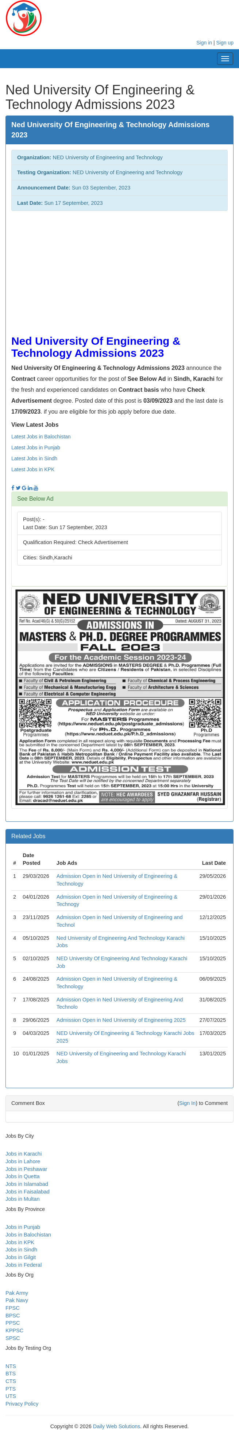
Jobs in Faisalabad (27, 1192)
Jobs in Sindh (21, 1250)
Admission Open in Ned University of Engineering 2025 (121, 1020)
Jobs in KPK (19, 1242)
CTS (10, 1381)
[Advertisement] (119, 269)
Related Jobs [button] (28, 836)
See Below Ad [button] (35, 499)
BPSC (12, 1315)
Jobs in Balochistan (28, 1235)
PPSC (12, 1323)
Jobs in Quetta (22, 1176)
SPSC (12, 1338)
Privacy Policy (21, 1404)
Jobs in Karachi (23, 1154)
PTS (10, 1389)
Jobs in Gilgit (20, 1257)
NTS (10, 1366)
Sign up (225, 43)
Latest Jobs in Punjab (35, 447)
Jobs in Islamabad (26, 1184)
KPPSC (14, 1330)
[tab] (119, 499)
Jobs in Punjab (22, 1227)
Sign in (204, 43)
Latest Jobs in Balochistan (41, 436)
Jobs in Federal (23, 1265)
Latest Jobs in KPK (32, 469)
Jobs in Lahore (22, 1161)
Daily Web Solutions (116, 1426)
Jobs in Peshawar (26, 1169)
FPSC (12, 1308)
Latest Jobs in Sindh (34, 458)
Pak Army (16, 1293)
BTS (10, 1373)
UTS (10, 1396)
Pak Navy (16, 1300)
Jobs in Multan (22, 1199)
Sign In (187, 1103)
